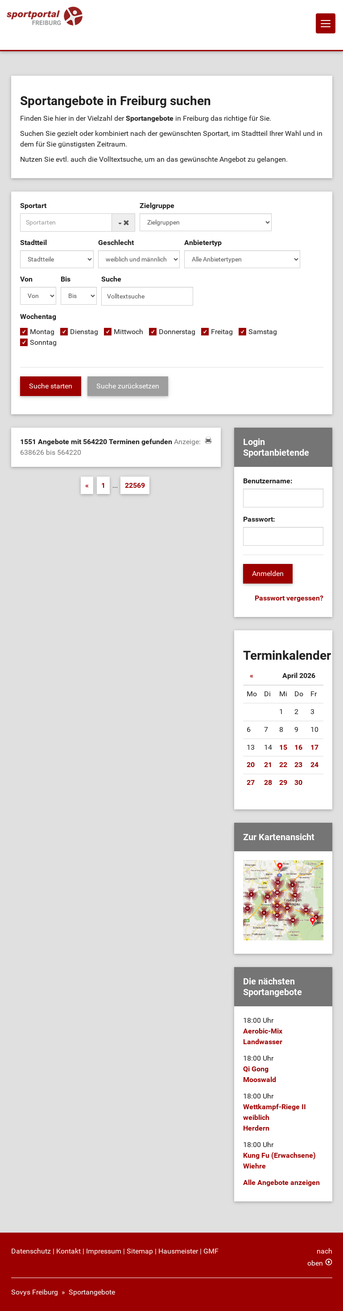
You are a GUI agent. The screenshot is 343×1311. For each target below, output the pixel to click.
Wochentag (38, 316)
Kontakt (68, 1251)
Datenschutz (31, 1251)
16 (298, 747)
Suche (111, 279)
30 (298, 782)
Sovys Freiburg (34, 1292)
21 (268, 764)
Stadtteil (33, 242)
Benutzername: (268, 481)
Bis (65, 279)
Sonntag (43, 342)
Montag (42, 331)
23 (298, 764)
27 (251, 782)
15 (283, 747)
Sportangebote (92, 1292)
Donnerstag (177, 331)
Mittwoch (128, 331)
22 (283, 764)
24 (314, 764)
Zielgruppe (157, 205)
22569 (135, 485)
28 (268, 782)
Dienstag (84, 331)
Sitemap (140, 1251)
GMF (211, 1251)
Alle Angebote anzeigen (281, 1182)
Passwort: (259, 519)
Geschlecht (116, 242)
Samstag (262, 331)
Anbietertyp (203, 242)
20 (251, 764)
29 (283, 782)
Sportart (33, 205)
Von (26, 279)
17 (314, 747)
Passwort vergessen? (289, 598)
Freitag (222, 331)
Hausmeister (178, 1251)
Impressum (103, 1251)
